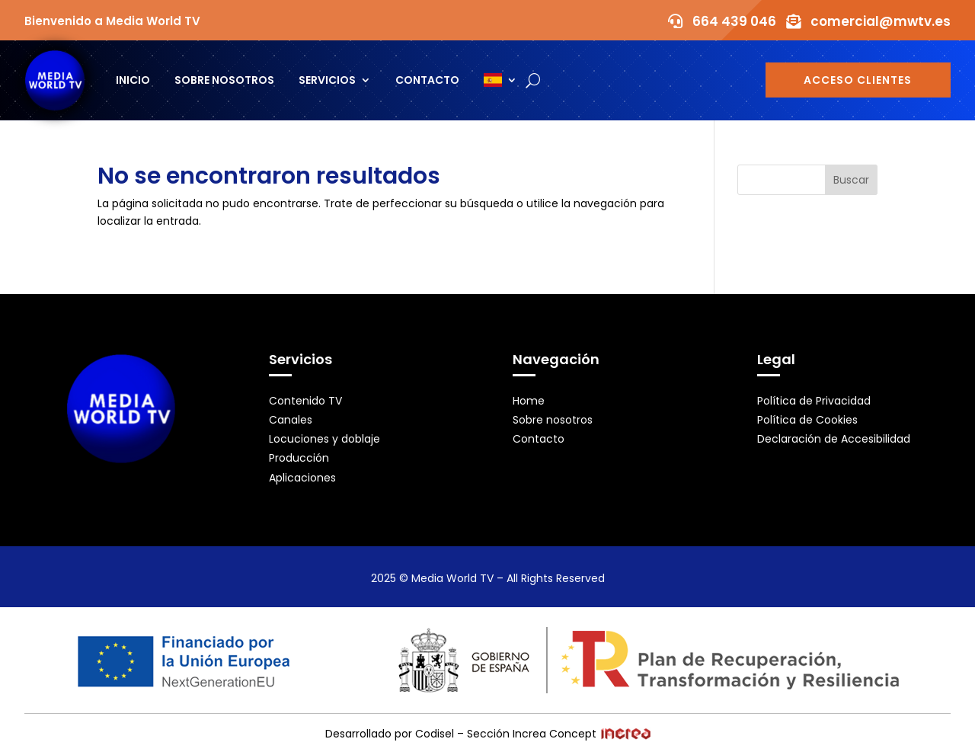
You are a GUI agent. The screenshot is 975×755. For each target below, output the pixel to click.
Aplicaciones (302, 477)
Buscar (851, 179)
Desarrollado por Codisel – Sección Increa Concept (488, 733)
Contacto (427, 80)
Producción (299, 457)
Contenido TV (305, 400)
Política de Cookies (807, 419)
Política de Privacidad (814, 400)
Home (529, 400)
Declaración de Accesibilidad (833, 438)
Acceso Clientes (858, 80)
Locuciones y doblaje (324, 438)
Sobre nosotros (224, 80)
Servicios (327, 80)
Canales (290, 419)
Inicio (133, 80)
